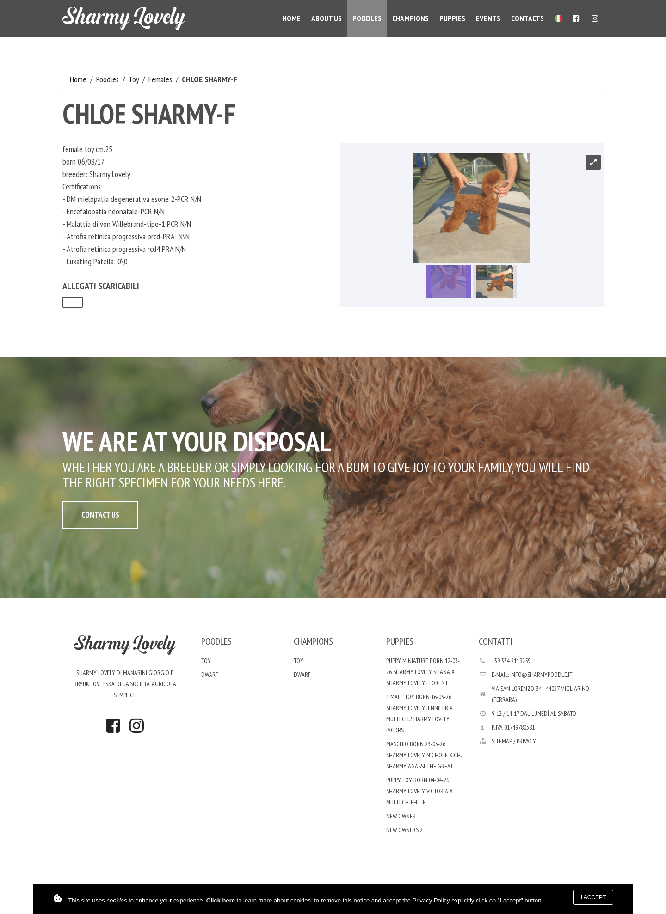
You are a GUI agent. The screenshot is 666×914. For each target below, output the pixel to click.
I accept (593, 897)
